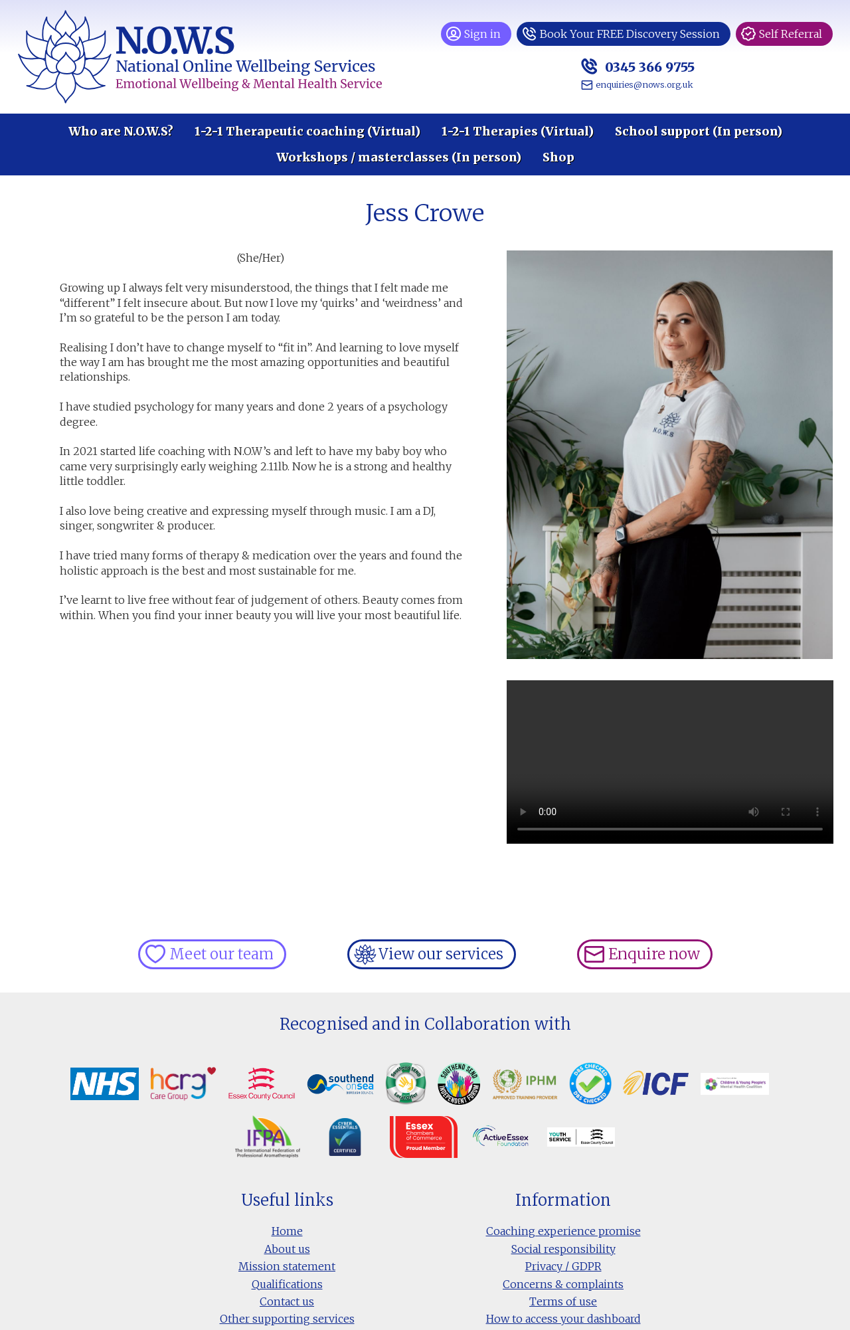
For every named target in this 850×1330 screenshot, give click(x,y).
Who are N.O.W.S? (120, 131)
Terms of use (563, 1301)
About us (287, 1249)
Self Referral (790, 34)
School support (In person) (698, 131)
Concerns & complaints (563, 1284)
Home (287, 1231)
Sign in (482, 34)
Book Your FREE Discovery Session (630, 34)
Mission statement (286, 1266)
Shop (558, 157)
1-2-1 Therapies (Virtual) (518, 131)
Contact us (287, 1301)
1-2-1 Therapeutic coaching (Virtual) (307, 131)
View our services (441, 954)
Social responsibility (563, 1249)
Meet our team (221, 954)
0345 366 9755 (648, 66)
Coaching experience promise (563, 1231)
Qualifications (287, 1284)
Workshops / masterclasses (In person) (398, 157)
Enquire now (654, 954)
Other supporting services (287, 1318)
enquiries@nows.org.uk (644, 84)
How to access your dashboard (563, 1318)
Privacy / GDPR (563, 1266)
